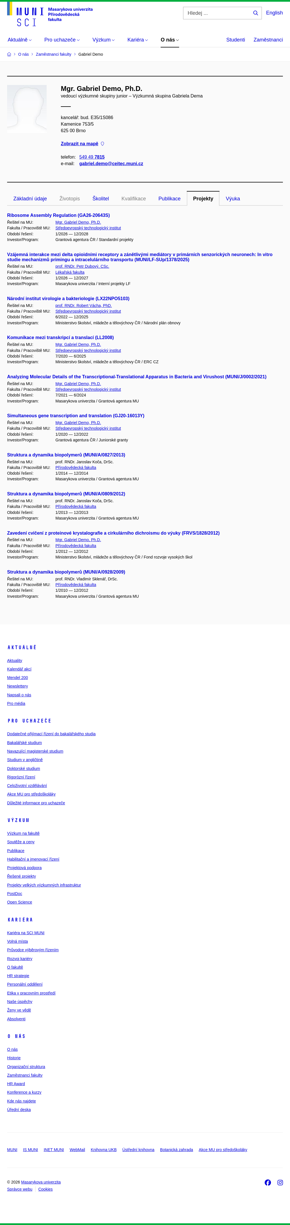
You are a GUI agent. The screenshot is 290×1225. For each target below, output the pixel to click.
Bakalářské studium (24, 742)
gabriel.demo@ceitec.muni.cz (111, 163)
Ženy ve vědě (19, 1010)
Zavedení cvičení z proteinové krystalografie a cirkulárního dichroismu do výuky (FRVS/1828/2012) (113, 533)
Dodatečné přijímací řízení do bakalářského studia (51, 734)
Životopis (69, 199)
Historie (13, 1058)
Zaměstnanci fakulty (25, 1075)
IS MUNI (30, 1149)
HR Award (16, 1083)
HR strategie (18, 975)
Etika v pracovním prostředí (31, 993)
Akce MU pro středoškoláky (31, 794)
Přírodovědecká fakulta (75, 467)
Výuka (233, 199)
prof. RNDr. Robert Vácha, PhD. (83, 305)
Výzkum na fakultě (23, 833)
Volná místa (17, 941)
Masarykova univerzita (41, 1182)
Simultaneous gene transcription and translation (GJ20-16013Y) (75, 415)
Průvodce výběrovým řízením (33, 950)
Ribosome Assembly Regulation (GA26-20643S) (58, 215)
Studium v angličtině (25, 759)
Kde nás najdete (21, 1101)
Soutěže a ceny (21, 842)
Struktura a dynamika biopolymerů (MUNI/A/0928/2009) (66, 572)
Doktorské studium (23, 768)
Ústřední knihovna (138, 1149)
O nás (16, 1036)
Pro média (16, 703)
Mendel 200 (17, 677)
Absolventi (16, 1019)
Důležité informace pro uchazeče (36, 803)
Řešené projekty (21, 876)
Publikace (169, 199)
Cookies (45, 1189)
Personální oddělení (25, 984)
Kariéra (20, 920)
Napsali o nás (19, 695)
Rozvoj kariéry (19, 958)
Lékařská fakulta (69, 272)
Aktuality (14, 660)
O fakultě (15, 967)
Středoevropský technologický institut (88, 228)
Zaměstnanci (268, 40)
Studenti (235, 40)
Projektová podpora (24, 867)
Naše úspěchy (19, 1001)
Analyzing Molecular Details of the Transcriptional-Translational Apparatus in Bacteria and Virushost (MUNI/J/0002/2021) (136, 376)
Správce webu (19, 1189)
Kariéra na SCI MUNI (25, 933)
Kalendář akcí (19, 669)
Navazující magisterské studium (35, 751)
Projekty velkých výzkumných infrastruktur (44, 885)
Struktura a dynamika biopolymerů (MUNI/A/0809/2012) (66, 493)
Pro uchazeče (29, 721)
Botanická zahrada (176, 1149)
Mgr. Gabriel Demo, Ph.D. (78, 222)
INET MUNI (54, 1149)
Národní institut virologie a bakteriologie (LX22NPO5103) (68, 298)
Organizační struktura (26, 1066)
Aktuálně (22, 647)
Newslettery (17, 686)
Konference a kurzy (24, 1092)
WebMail (77, 1149)
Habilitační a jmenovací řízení (33, 859)
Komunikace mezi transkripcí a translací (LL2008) (60, 337)
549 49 (92, 157)
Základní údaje (30, 199)
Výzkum (18, 820)
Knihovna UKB (104, 1149)
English (274, 13)
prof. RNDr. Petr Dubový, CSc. (82, 266)
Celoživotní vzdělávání (27, 785)
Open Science (19, 902)
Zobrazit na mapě (82, 144)
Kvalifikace (133, 199)
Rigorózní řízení (21, 777)
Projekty (203, 199)
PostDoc (14, 893)
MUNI (12, 1149)
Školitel (100, 199)
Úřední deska (19, 1109)
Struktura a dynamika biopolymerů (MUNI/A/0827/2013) (66, 454)
